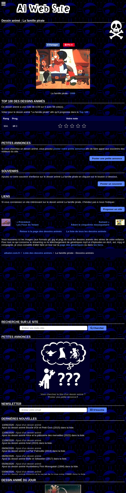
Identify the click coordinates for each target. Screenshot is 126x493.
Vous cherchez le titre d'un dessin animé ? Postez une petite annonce (63, 368)
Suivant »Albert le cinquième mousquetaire (90, 223)
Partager (52, 45)
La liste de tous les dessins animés (86, 231)
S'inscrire (97, 410)
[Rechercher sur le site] (53, 328)
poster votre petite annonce (69, 148)
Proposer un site (112, 209)
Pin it (69, 45)
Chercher (97, 328)
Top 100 (83, 112)
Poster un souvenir (111, 184)
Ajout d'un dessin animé (28, 425)
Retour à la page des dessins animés (41, 231)
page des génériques (72, 245)
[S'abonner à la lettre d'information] (53, 410)
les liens (98, 245)
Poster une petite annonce (107, 158)
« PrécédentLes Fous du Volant (28, 223)
